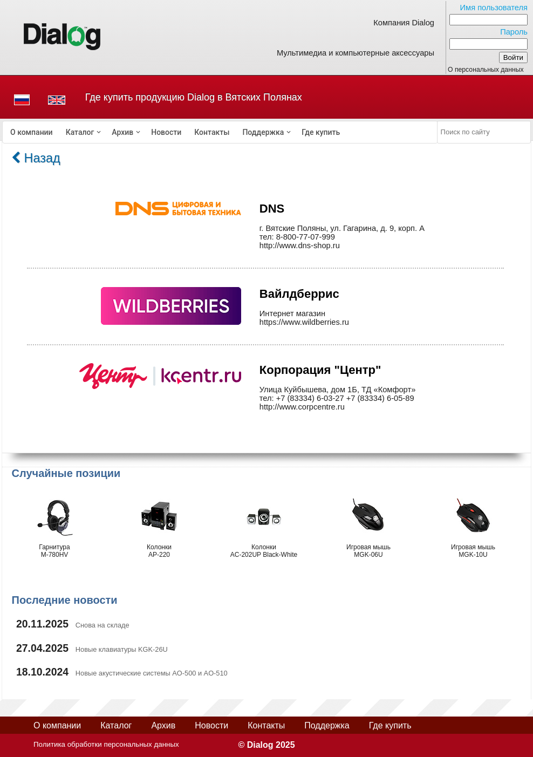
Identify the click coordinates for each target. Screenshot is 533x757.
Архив (122, 132)
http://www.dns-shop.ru (299, 245)
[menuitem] (31, 132)
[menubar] (220, 132)
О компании (31, 132)
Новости (166, 132)
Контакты (211, 132)
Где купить (321, 132)
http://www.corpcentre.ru (302, 407)
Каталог (80, 132)
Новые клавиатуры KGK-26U (122, 649)
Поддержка (263, 132)
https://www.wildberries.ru (304, 322)
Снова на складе (102, 625)
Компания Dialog (403, 22)
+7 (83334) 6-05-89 (380, 398)
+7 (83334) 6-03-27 (310, 398)
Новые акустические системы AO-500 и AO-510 (152, 673)
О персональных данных (486, 69)
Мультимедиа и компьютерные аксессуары (355, 53)
